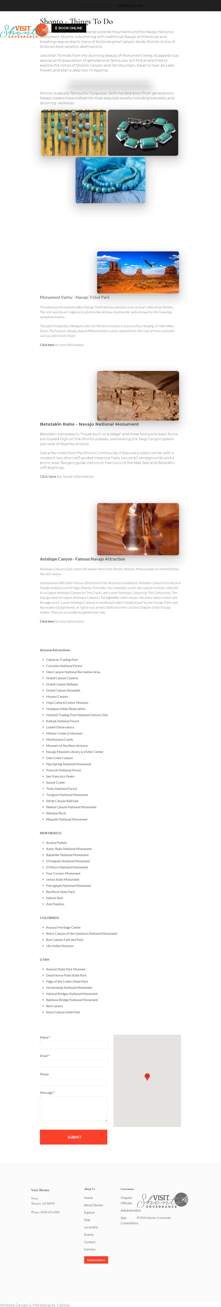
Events (89, 1234)
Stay (87, 1220)
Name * (45, 1045)
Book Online (68, 28)
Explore (89, 1212)
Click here (47, 352)
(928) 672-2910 (130, 6)
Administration (131, 1210)
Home (88, 1198)
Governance (96, 1260)
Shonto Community (98, 6)
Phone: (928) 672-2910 (45, 1212)
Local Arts (91, 1227)
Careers (89, 1249)
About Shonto (93, 1205)
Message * (47, 1100)
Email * (45, 1063)
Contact (89, 1242)
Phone (44, 1082)
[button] (147, 1085)
